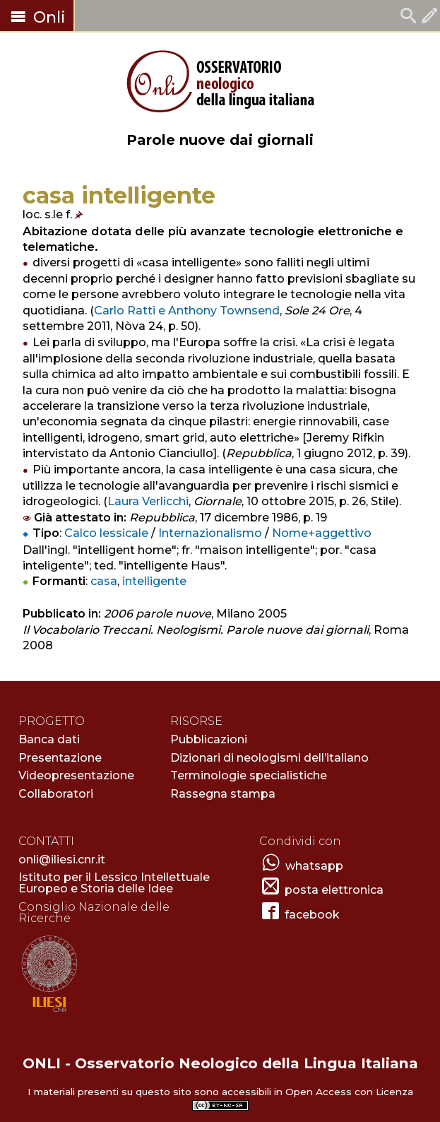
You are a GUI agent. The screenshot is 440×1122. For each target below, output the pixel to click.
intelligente (154, 581)
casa (103, 581)
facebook (312, 914)
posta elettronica (334, 890)
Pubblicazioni (208, 739)
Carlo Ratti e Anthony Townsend (187, 310)
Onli (37, 17)
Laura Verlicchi (148, 501)
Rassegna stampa (222, 794)
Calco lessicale (106, 533)
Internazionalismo (210, 533)
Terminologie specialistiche (248, 775)
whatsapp (314, 866)
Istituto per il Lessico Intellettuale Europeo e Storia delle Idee (114, 882)
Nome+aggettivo (321, 533)
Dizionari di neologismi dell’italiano (269, 757)
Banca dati (49, 739)
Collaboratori (55, 794)
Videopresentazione (76, 775)
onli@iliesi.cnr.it (61, 859)
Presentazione (60, 757)
